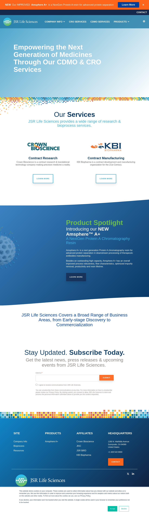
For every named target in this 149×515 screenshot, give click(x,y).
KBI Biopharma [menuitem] (84, 455)
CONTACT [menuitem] (142, 12)
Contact (115, 462)
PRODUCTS (120, 22)
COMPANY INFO (54, 22)
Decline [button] (124, 509)
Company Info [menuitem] (20, 442)
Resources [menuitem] (19, 451)
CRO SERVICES (77, 22)
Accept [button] (112, 509)
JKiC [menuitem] (79, 446)
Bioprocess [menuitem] (19, 446)
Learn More (128, 4)
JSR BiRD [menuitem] (81, 451)
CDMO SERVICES (100, 22)
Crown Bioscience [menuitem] (85, 442)
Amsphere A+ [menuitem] (51, 442)
